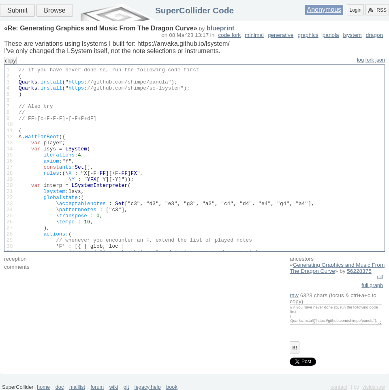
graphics (307, 35)
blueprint (220, 28)
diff (380, 276)
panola (331, 35)
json (380, 60)
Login (355, 10)
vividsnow (374, 387)
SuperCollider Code (194, 10)
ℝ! (294, 348)
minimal (254, 35)
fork (369, 60)
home (43, 387)
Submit (17, 10)
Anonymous (324, 9)
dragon (374, 35)
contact (339, 387)
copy (10, 61)
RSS (377, 10)
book (171, 387)
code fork (229, 35)
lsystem (352, 35)
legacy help (148, 387)
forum (97, 387)
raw (294, 295)
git (126, 387)
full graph (372, 285)
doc (60, 387)
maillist (77, 387)
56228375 (359, 271)
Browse (54, 10)
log (360, 60)
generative (280, 35)
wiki (113, 387)
